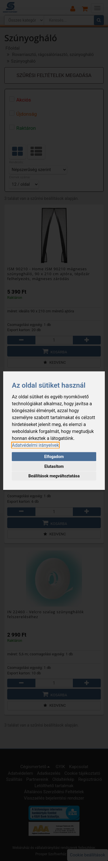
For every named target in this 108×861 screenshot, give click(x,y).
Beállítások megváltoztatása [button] (54, 476)
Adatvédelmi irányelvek (35, 445)
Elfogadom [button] (54, 456)
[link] (35, 445)
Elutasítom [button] (54, 466)
